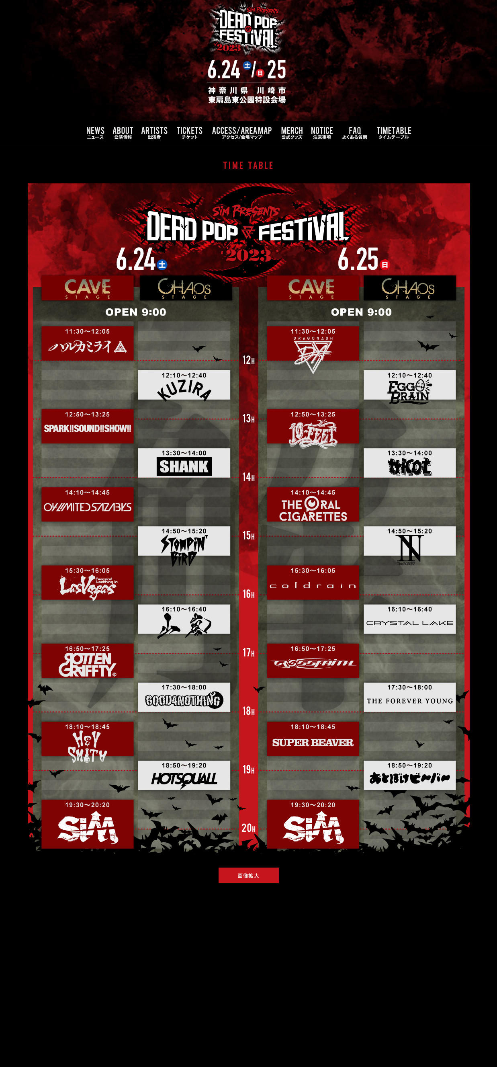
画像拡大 (248, 875)
